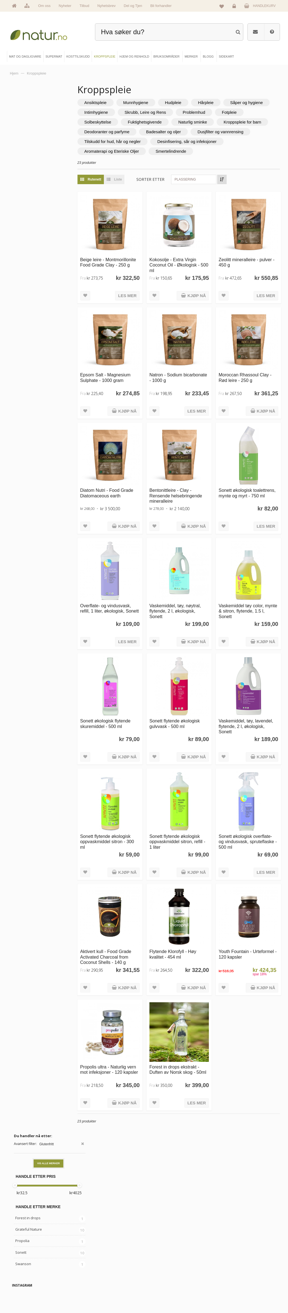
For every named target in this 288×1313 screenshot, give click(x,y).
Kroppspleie (94, 1285)
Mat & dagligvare (97, 1257)
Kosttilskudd (94, 1275)
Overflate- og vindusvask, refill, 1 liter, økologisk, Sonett (127, 591)
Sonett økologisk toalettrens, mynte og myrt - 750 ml (252, 483)
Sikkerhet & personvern (233, 1294)
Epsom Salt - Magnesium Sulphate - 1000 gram (127, 372)
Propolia (22, 195)
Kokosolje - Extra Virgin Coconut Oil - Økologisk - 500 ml (189, 267)
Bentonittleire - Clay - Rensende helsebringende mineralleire (185, 486)
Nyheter (65, 6)
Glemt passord (228, 1266)
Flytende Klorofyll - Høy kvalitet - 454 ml (187, 912)
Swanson (23, 217)
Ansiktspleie (117, 102)
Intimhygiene (167, 112)
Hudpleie (195, 102)
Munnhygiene (157, 102)
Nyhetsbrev (106, 6)
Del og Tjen (133, 6)
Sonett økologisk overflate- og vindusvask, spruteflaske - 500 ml (251, 807)
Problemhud (117, 122)
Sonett (20, 206)
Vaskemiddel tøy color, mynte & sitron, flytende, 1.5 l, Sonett (250, 591)
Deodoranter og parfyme (228, 131)
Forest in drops (28, 172)
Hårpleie (228, 102)
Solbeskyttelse (190, 122)
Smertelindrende (192, 161)
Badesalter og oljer (123, 141)
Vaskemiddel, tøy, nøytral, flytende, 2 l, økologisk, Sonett (190, 591)
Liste (135, 189)
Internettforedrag (165, 1275)
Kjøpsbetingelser (229, 1285)
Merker (22, 1275)
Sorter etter (172, 189)
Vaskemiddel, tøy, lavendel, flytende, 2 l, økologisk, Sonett (248, 699)
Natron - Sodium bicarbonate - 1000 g (185, 372)
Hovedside (25, 1257)
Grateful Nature (28, 183)
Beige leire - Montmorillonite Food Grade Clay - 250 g (123, 267)
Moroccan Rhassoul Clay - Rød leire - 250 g (251, 372)
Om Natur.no (26, 1266)
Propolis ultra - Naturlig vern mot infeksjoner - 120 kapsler (128, 1023)
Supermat (92, 1266)
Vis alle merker (48, 117)
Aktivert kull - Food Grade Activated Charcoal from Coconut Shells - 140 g (127, 915)
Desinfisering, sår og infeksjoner (208, 151)
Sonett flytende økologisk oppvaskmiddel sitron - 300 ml (127, 807)
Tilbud (84, 6)
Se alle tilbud (26, 1294)
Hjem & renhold (96, 1294)
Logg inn (235, 7)
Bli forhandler (161, 6)
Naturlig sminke (120, 131)
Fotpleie (152, 122)
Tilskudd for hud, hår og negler (134, 151)
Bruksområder (163, 1266)
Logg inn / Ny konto (231, 1257)
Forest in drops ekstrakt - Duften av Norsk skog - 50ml (189, 1023)
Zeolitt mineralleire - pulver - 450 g (246, 265)
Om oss (44, 6)
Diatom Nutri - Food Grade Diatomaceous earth (123, 483)
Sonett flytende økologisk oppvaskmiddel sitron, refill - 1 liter (189, 807)
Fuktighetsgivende (237, 122)
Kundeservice (227, 1275)
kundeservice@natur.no (144, 1221)
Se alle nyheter (28, 1285)
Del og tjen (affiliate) (167, 1285)
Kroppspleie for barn (170, 131)
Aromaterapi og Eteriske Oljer (133, 161)
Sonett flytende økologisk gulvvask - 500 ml (189, 697)
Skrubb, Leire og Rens (216, 112)
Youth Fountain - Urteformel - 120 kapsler (250, 912)
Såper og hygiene (122, 112)
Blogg (158, 1257)
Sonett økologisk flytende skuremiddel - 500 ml (127, 697)
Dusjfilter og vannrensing (181, 141)
